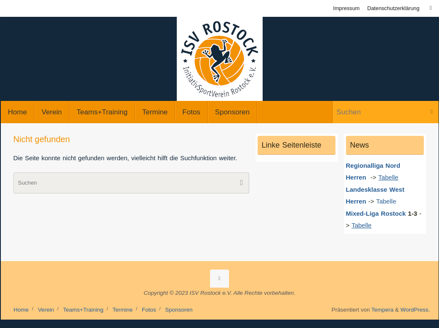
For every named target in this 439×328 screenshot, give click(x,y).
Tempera (382, 310)
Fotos (149, 310)
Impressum (346, 8)
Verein (46, 310)
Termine (122, 310)
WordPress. (415, 310)
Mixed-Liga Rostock (376, 213)
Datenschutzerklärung (393, 8)
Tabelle (387, 201)
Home (21, 310)
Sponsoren (178, 310)
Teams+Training (83, 310)
